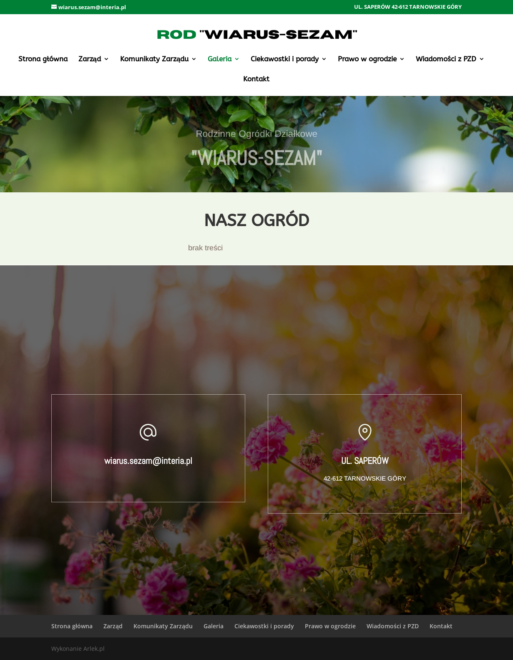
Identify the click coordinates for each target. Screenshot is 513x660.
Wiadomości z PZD (446, 59)
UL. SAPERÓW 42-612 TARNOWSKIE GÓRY (408, 7)
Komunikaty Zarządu (154, 59)
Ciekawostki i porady (285, 59)
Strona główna (43, 59)
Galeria (219, 59)
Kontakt (256, 79)
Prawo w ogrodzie (367, 59)
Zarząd (89, 59)
